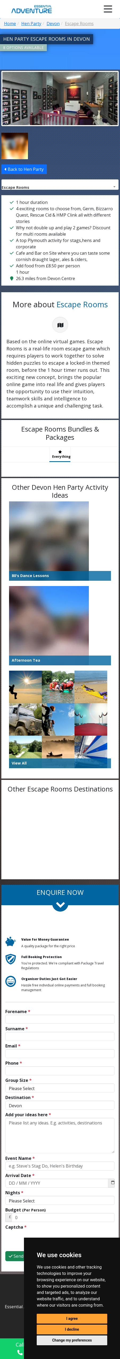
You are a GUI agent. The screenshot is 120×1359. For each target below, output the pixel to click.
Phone (13, 1063)
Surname (16, 1029)
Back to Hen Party (24, 169)
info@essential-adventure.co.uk (60, 1305)
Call (20, 1348)
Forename (17, 1011)
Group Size (18, 1080)
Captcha (16, 1227)
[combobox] (60, 184)
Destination (19, 1097)
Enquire (100, 1348)
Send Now (21, 1236)
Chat (67, 1346)
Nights (14, 1193)
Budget (25, 1210)
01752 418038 (60, 1314)
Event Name (20, 1158)
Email (12, 1046)
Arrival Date (20, 1175)
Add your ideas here (28, 1115)
